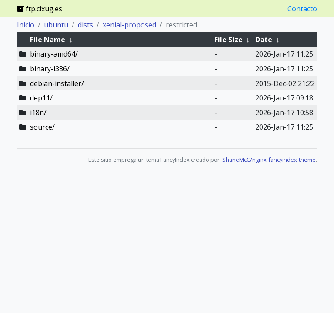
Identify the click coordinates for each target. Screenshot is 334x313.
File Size (228, 39)
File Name (47, 39)
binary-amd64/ (54, 54)
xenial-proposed (129, 25)
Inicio (25, 25)
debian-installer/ (57, 83)
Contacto (302, 8)
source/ (42, 127)
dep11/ (41, 98)
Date (263, 39)
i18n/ (38, 112)
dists (85, 25)
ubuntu (56, 25)
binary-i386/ (50, 68)
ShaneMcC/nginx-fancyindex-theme (269, 159)
